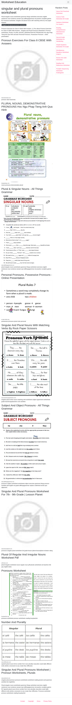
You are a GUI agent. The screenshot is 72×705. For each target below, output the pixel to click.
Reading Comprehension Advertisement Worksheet (61, 30)
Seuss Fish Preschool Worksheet (62, 12)
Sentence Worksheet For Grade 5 (62, 23)
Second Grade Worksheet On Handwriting (60, 39)
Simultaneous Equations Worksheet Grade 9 (62, 52)
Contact (22, 701)
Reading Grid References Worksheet (63, 64)
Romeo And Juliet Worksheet (61, 58)
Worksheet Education (13, 2)
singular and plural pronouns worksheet (14, 25)
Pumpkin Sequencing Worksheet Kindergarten (62, 70)
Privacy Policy (48, 701)
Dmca (38, 701)
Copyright (31, 701)
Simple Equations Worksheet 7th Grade (62, 45)
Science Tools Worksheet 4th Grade (62, 18)
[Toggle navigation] (68, 2)
